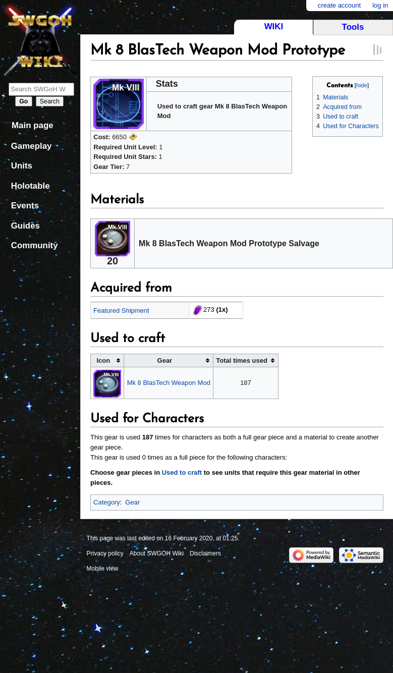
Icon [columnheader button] (103, 360)
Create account (339, 5)
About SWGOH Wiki (157, 553)
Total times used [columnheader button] (241, 360)
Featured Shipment (121, 310)
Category (106, 502)
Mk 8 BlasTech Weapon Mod (168, 382)
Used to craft (182, 472)
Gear (132, 502)
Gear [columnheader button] (165, 360)
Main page (32, 125)
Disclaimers (205, 553)
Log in (380, 5)
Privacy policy (105, 553)
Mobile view (103, 568)
